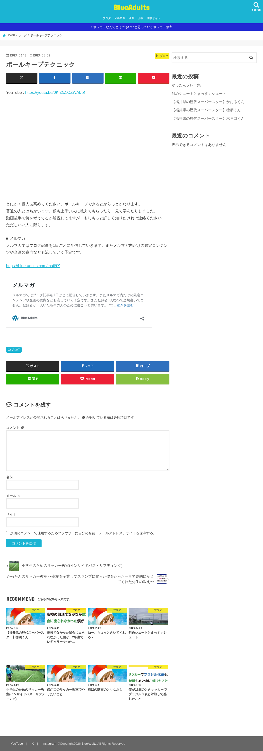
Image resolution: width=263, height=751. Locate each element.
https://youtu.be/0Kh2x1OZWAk (53, 92)
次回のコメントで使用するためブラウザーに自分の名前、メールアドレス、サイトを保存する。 (83, 533)
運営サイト (153, 18)
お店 (140, 18)
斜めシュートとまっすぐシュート (199, 93)
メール (13, 495)
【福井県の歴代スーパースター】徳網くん (206, 109)
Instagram (49, 743)
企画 (131, 18)
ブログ (107, 18)
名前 (11, 477)
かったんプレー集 (186, 85)
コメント (15, 427)
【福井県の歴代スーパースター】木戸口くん (208, 117)
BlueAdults (131, 7)
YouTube (16, 743)
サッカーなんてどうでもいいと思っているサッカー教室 (132, 27)
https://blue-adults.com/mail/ (31, 265)
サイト (11, 514)
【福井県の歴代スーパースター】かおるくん (208, 101)
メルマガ (119, 18)
